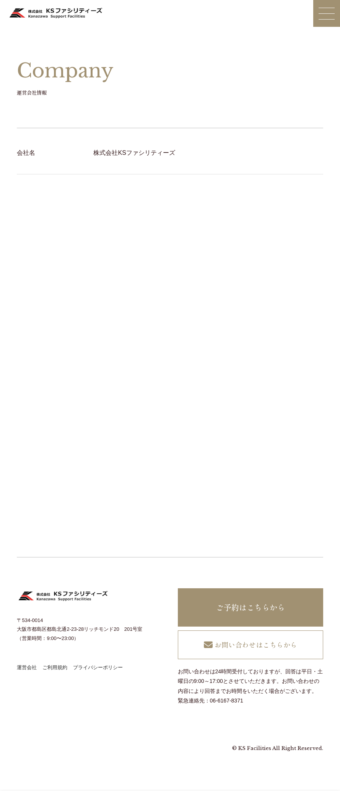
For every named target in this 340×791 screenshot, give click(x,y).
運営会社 (27, 667)
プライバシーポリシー (98, 667)
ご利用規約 (54, 667)
